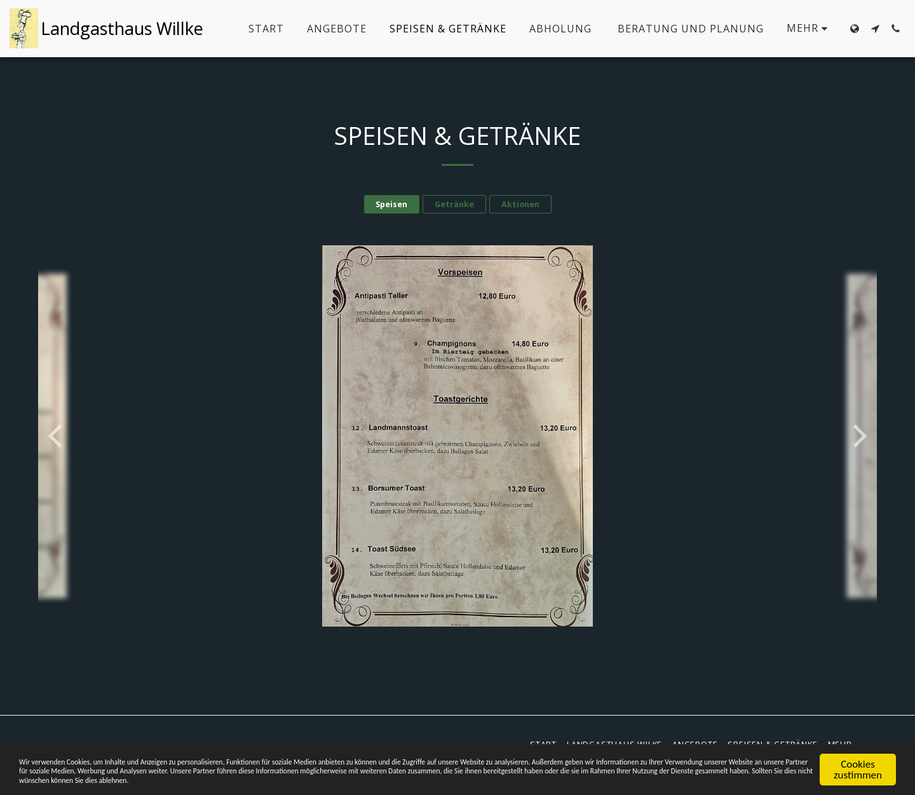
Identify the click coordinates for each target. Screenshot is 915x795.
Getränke (454, 204)
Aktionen (520, 204)
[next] (858, 436)
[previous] (57, 436)
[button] (874, 29)
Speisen (391, 204)
